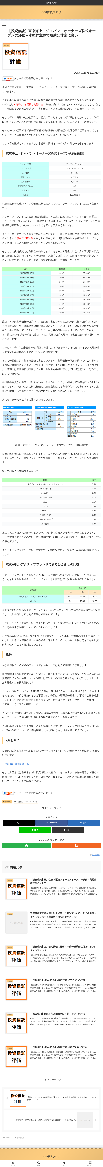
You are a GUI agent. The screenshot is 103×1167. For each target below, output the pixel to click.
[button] (68, 830)
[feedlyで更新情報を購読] (26, 845)
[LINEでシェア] (35, 830)
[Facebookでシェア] (51, 823)
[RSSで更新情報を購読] (76, 845)
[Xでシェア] (19, 823)
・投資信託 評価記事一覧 (15, 764)
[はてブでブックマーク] (84, 823)
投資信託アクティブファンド (25, 802)
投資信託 (7, 802)
